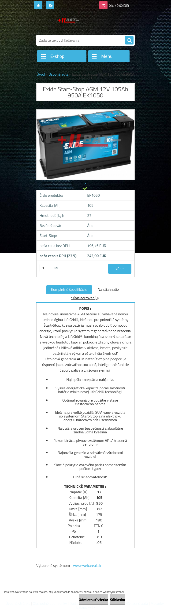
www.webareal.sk (87, 565)
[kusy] (45, 268)
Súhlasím (117, 599)
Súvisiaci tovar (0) (85, 298)
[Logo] (68, 22)
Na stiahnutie (108, 289)
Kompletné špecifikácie (69, 289)
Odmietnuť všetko (93, 599)
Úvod (41, 74)
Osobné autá (58, 74)
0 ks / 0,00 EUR (119, 5)
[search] (129, 40)
